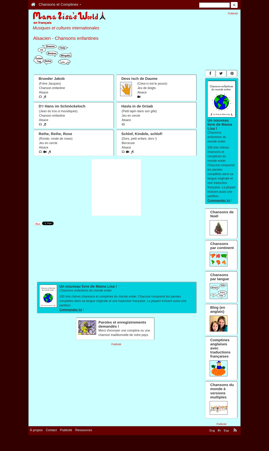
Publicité (66, 430)
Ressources (83, 430)
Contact (51, 430)
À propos (36, 430)
